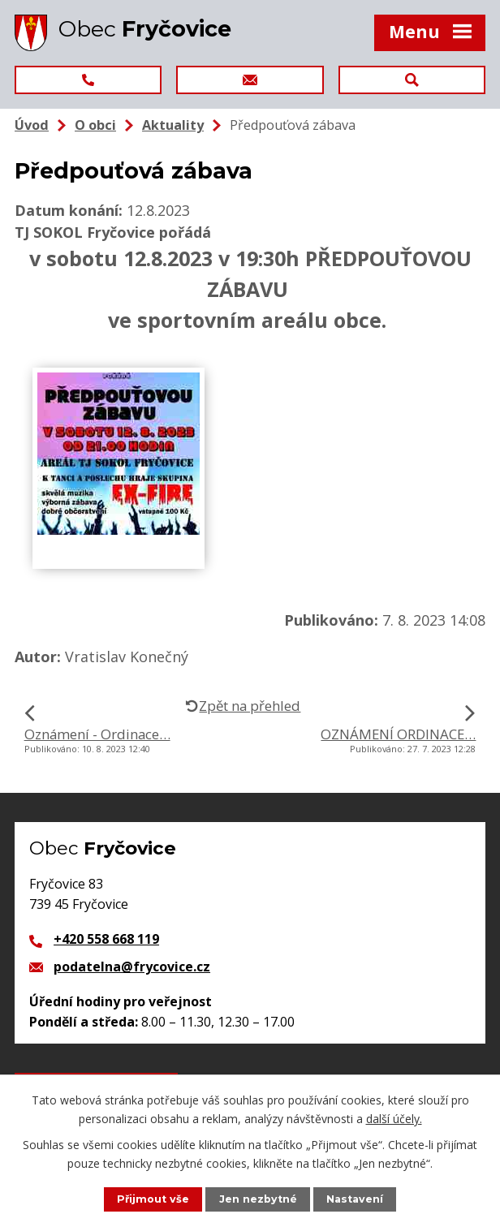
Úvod (32, 125)
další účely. (394, 1118)
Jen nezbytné (258, 1199)
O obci (95, 125)
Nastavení (354, 1199)
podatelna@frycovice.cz (132, 966)
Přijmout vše (153, 1199)
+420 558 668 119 (106, 939)
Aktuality (173, 125)
